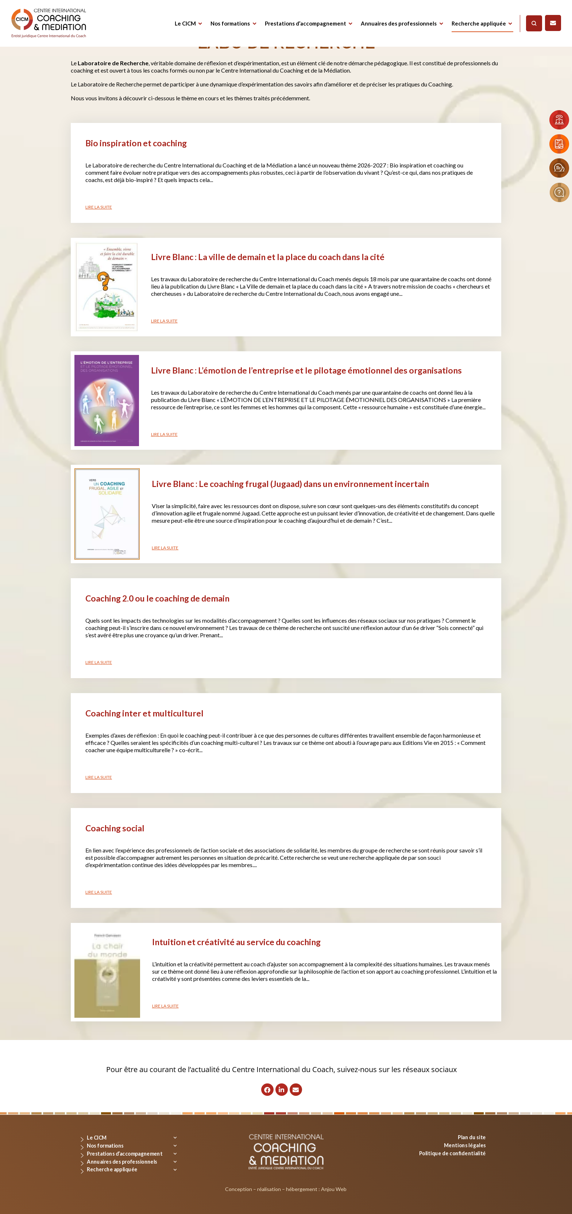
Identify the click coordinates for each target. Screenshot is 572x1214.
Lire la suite (98, 207)
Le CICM (185, 23)
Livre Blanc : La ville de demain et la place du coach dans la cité (267, 257)
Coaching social (114, 828)
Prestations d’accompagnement (305, 23)
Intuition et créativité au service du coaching (236, 942)
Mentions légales (465, 1145)
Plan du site (472, 1137)
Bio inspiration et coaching (136, 143)
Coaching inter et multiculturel (144, 713)
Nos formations (230, 23)
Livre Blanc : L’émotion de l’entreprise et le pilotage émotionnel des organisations (306, 370)
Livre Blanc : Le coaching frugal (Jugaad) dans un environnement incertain (290, 484)
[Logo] (48, 23)
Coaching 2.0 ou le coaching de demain (157, 598)
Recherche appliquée (479, 23)
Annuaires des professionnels (399, 23)
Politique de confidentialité (452, 1153)
